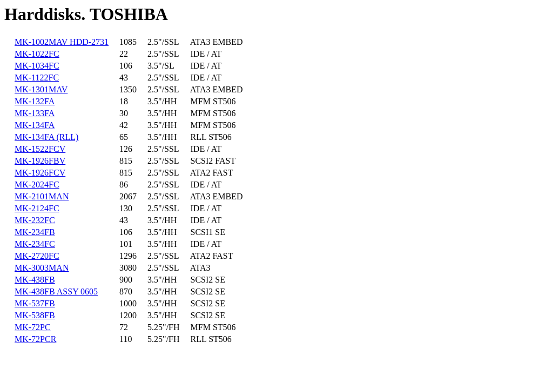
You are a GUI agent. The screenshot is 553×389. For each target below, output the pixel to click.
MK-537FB (35, 303)
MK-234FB (35, 232)
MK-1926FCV (40, 172)
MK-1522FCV (40, 148)
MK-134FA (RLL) (46, 137)
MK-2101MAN (42, 196)
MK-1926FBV (40, 160)
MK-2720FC (37, 255)
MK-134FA (35, 125)
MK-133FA (35, 113)
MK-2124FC (37, 208)
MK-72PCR (35, 339)
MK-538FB (35, 315)
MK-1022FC (37, 53)
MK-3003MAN (42, 267)
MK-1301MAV (41, 89)
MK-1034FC (37, 65)
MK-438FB (35, 279)
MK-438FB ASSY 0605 (56, 291)
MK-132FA (35, 101)
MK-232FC (35, 220)
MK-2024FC (37, 184)
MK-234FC (35, 244)
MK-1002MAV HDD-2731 (62, 41)
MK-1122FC (37, 77)
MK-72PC (33, 327)
